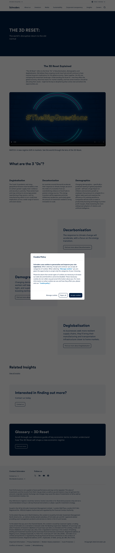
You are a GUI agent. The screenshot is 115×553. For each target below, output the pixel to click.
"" (66, 269)
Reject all (63, 295)
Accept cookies (76, 295)
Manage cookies (51, 295)
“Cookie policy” (44, 283)
